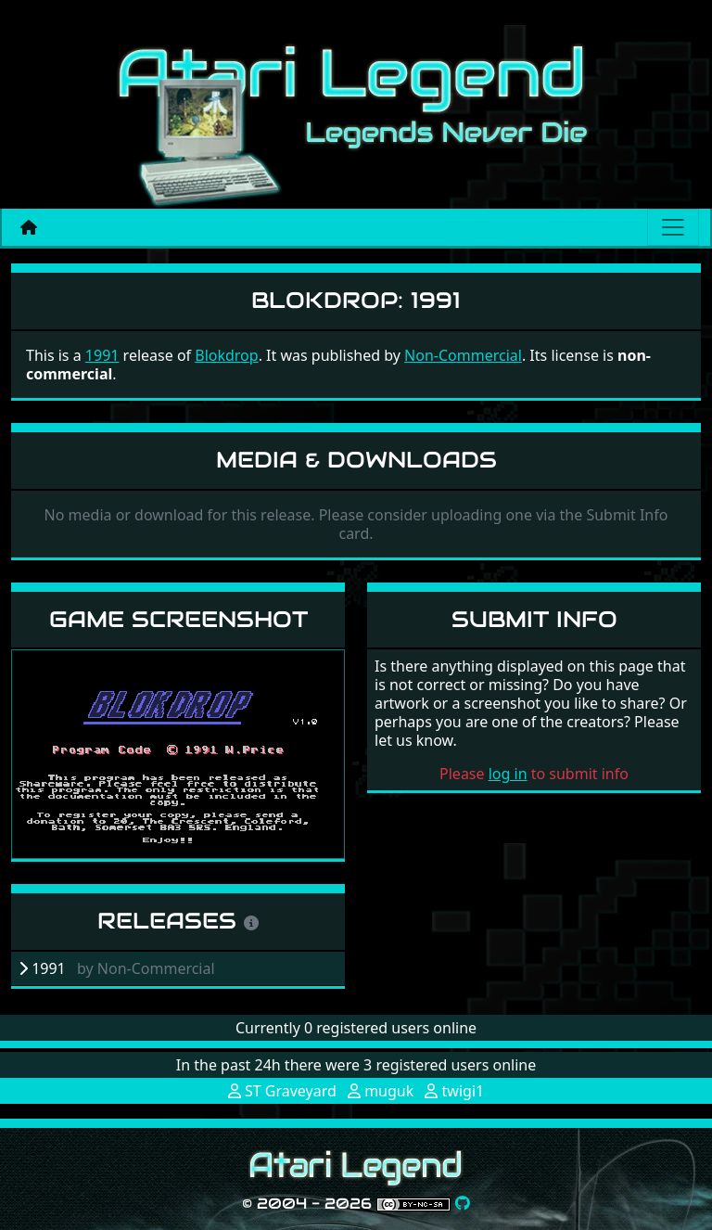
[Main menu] (673, 227)
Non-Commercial (463, 355)
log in (508, 773)
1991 (102, 355)
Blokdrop (226, 355)
